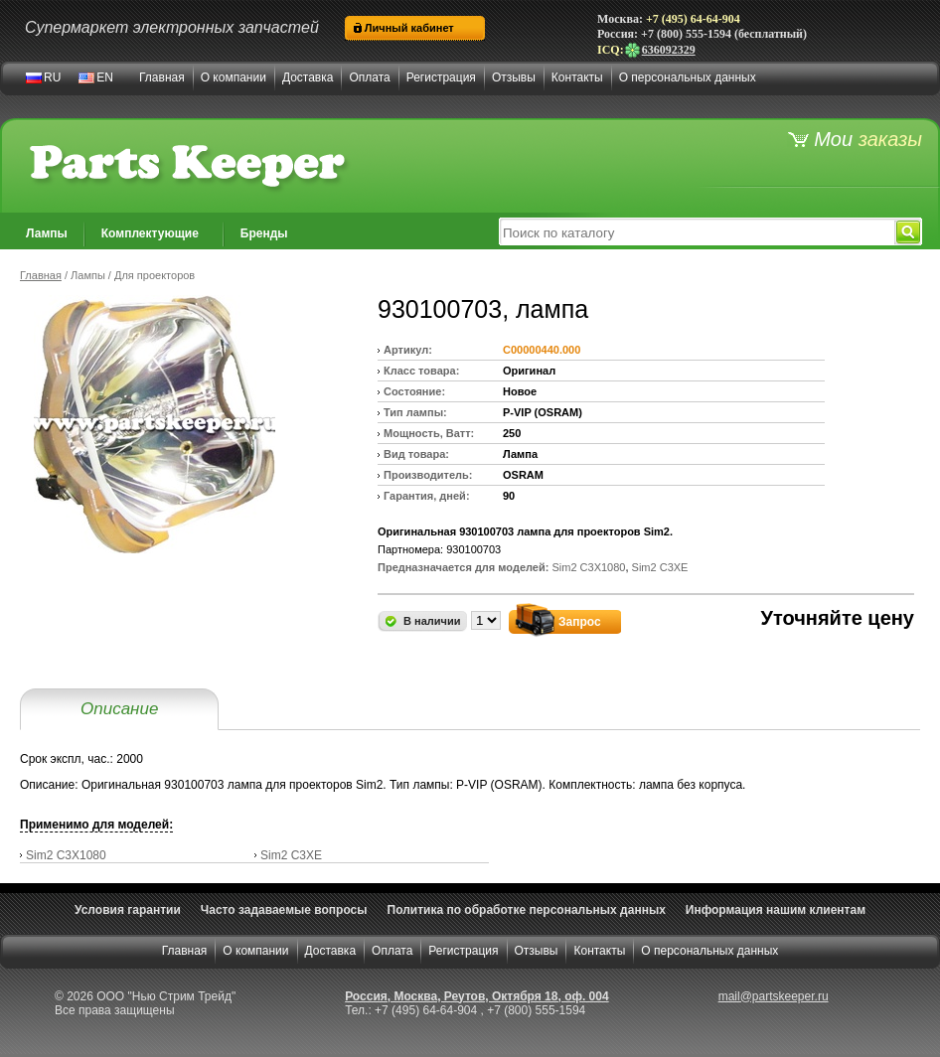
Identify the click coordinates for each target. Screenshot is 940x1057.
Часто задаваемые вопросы (284, 910)
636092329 (660, 50)
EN (104, 77)
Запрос (579, 622)
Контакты (577, 77)
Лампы (47, 233)
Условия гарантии (128, 910)
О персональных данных (687, 77)
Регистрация (441, 77)
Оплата (369, 77)
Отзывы (514, 77)
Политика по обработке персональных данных (527, 910)
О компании (233, 77)
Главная (162, 77)
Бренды (264, 233)
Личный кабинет (409, 28)
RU (52, 77)
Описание (119, 708)
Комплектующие (150, 233)
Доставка (308, 77)
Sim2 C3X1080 (66, 855)
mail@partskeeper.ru (773, 996)
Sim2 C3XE (291, 855)
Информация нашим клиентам (775, 910)
